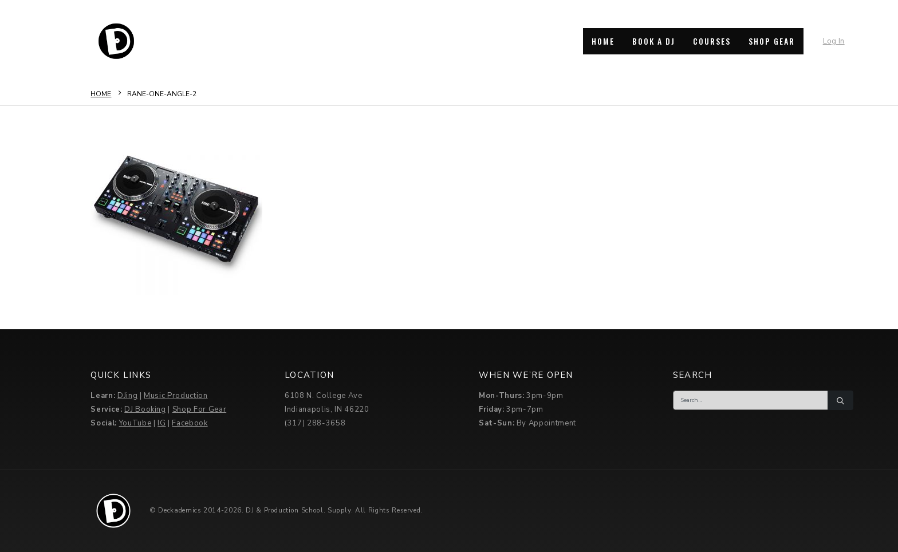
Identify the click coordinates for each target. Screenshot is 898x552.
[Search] (840, 400)
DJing (127, 396)
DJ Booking (145, 409)
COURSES (712, 41)
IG (161, 423)
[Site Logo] (116, 41)
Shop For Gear (199, 409)
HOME (603, 41)
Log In (834, 41)
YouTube (135, 423)
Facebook (189, 423)
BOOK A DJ (653, 41)
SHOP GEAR (772, 41)
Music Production (175, 396)
